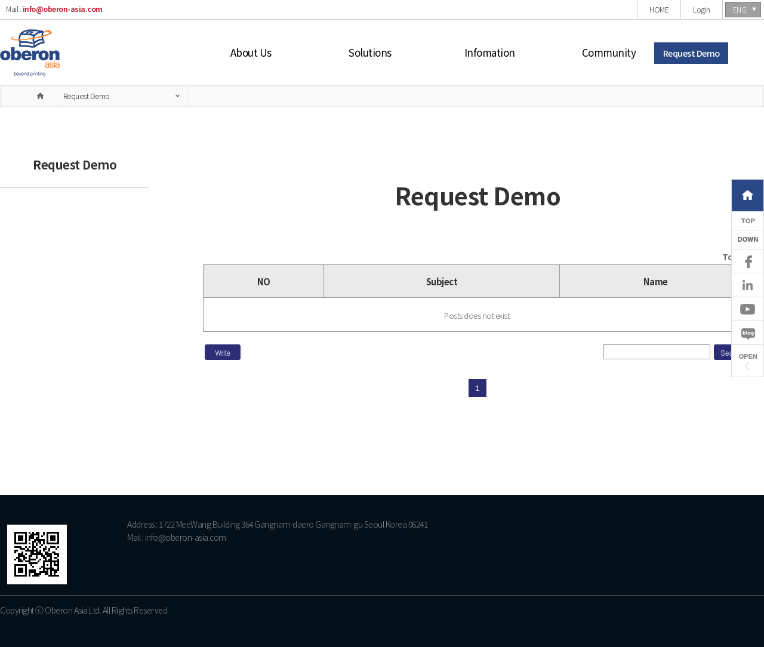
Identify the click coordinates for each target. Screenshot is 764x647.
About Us (251, 52)
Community (609, 52)
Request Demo (691, 53)
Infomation (489, 52)
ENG (740, 9)
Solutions (370, 52)
